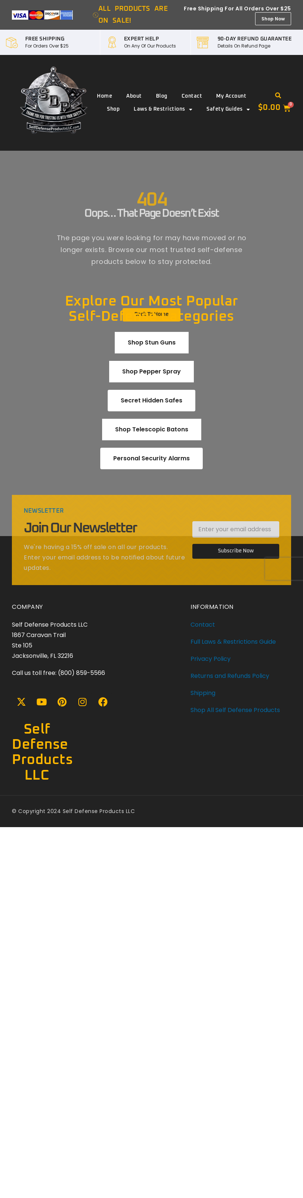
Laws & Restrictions (163, 109)
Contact (192, 96)
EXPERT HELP (141, 39)
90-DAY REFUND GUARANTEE (255, 39)
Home (104, 96)
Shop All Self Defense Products (235, 710)
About (134, 96)
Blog (161, 96)
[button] (278, 96)
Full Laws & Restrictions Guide (233, 641)
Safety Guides (228, 109)
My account (231, 96)
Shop (113, 109)
